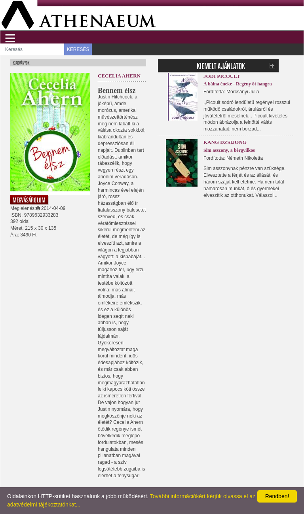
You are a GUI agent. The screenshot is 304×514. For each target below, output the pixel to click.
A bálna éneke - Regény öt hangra (237, 84)
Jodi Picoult (221, 76)
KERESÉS (78, 49)
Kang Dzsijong (225, 142)
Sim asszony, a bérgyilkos (229, 150)
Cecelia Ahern (119, 76)
